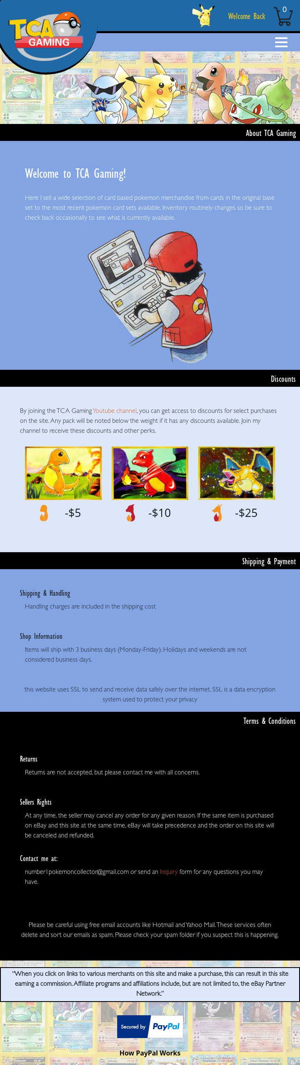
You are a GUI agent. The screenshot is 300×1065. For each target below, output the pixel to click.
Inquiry (169, 872)
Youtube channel (115, 411)
